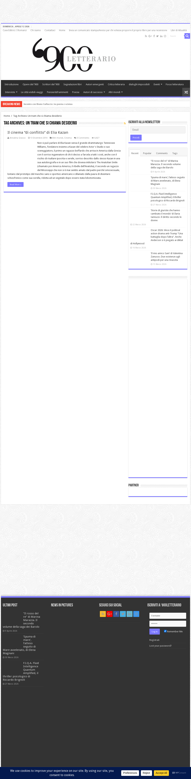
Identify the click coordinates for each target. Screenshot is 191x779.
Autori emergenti (95, 84)
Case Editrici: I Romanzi (15, 30)
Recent (134, 153)
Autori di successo (93, 92)
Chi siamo (35, 30)
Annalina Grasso (18, 138)
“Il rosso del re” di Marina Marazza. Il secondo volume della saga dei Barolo (166, 164)
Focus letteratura (175, 84)
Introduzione (12, 84)
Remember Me (173, 631)
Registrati (154, 640)
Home (62, 30)
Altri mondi (114, 92)
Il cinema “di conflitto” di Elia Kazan (37, 132)
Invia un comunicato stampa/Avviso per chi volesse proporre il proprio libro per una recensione (118, 30)
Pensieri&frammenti (57, 92)
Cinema (68, 138)
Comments (162, 153)
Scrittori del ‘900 (50, 84)
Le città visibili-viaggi (32, 92)
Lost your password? (160, 645)
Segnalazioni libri (72, 84)
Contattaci (50, 30)
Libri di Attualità (179, 30)
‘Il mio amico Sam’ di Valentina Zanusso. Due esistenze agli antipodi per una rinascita (167, 256)
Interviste (10, 92)
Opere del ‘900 (30, 84)
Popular (147, 153)
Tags (174, 153)
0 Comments (83, 138)
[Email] (157, 129)
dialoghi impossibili (139, 84)
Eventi (157, 84)
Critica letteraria (116, 84)
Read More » (15, 184)
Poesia (75, 92)
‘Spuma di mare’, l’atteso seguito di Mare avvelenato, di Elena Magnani (168, 180)
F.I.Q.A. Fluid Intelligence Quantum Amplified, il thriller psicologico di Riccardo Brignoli (168, 197)
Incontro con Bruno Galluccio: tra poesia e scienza (48, 104)
